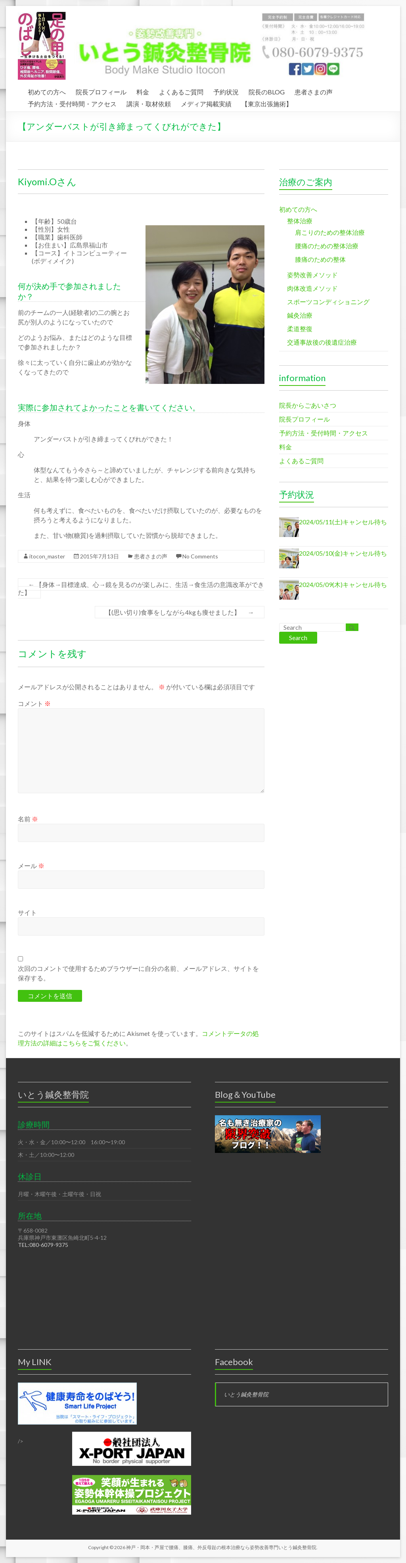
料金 (142, 91)
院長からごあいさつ (307, 405)
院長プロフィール (101, 91)
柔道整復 (299, 328)
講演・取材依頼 (148, 102)
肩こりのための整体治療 (330, 232)
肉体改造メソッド (312, 288)
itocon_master (47, 556)
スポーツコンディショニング (328, 301)
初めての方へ (47, 91)
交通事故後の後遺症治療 (322, 342)
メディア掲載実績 (206, 102)
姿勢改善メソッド (312, 274)
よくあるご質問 (181, 91)
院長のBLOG (267, 91)
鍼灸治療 (299, 315)
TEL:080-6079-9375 (43, 1244)
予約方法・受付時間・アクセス (72, 102)
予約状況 (226, 91)
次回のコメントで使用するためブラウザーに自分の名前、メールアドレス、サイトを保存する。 (138, 973)
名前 (28, 819)
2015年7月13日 (99, 556)
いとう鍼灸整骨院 (246, 1394)
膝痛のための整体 (320, 259)
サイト (27, 912)
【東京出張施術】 (266, 102)
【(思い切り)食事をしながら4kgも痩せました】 (179, 612)
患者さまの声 (314, 91)
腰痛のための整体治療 (326, 245)
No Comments (200, 556)
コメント (34, 703)
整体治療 (299, 220)
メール (31, 865)
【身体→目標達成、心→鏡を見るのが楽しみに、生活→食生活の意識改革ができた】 (141, 588)
